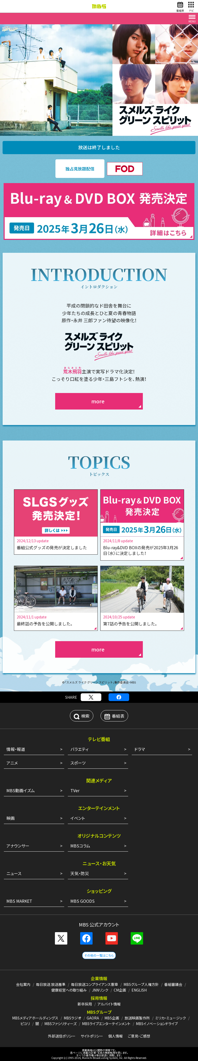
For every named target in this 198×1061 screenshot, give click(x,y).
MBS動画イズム (20, 790)
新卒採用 (85, 1004)
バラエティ (79, 749)
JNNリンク (100, 990)
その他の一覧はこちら (99, 955)
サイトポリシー (92, 1036)
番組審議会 (173, 984)
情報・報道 (15, 749)
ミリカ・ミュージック (170, 1017)
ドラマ (139, 749)
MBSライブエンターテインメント (106, 1023)
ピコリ (25, 1023)
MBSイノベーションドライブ (157, 1023)
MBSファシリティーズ (60, 1023)
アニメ (12, 763)
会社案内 (23, 984)
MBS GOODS (82, 901)
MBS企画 (111, 1017)
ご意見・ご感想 (139, 1036)
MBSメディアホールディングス (35, 1017)
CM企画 (120, 990)
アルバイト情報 (109, 1004)
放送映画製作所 (137, 1017)
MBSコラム (80, 846)
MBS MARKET (19, 901)
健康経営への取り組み (69, 990)
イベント (77, 818)
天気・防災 (79, 873)
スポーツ (78, 763)
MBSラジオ (72, 1017)
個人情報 (115, 1036)
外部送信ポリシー (62, 1036)
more (97, 401)
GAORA (93, 1017)
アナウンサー (17, 846)
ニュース (13, 873)
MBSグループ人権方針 (141, 984)
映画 (10, 818)
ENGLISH (139, 990)
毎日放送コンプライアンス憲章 (94, 984)
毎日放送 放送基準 (50, 984)
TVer (74, 790)
